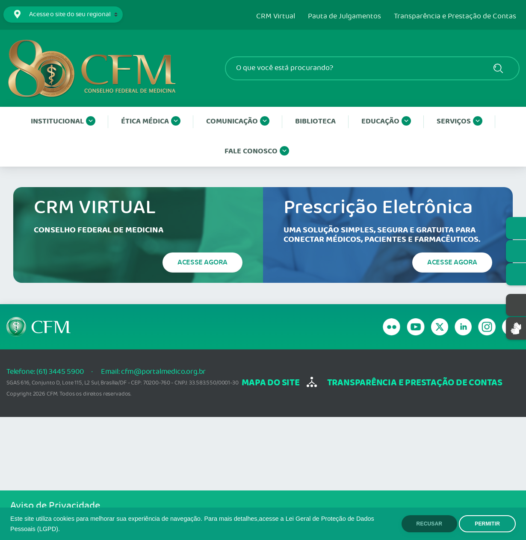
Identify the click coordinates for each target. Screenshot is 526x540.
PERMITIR (487, 524)
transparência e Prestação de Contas (414, 383)
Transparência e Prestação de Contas (455, 16)
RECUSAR (430, 524)
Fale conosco (257, 152)
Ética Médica (150, 122)
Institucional (63, 122)
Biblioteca (315, 121)
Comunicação (237, 122)
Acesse (202, 262)
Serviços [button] (459, 122)
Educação (386, 122)
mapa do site (270, 383)
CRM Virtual (275, 16)
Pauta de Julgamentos (344, 16)
